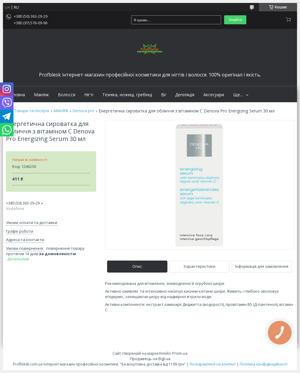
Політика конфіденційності (263, 364)
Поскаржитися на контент (213, 364)
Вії (163, 94)
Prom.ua (180, 353)
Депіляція (184, 94)
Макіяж (41, 94)
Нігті (88, 94)
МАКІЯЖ (61, 110)
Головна (16, 94)
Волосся (66, 94)
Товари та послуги (31, 110)
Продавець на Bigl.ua (150, 358)
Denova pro (83, 110)
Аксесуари (213, 94)
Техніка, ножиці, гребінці (127, 94)
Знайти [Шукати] (235, 19)
